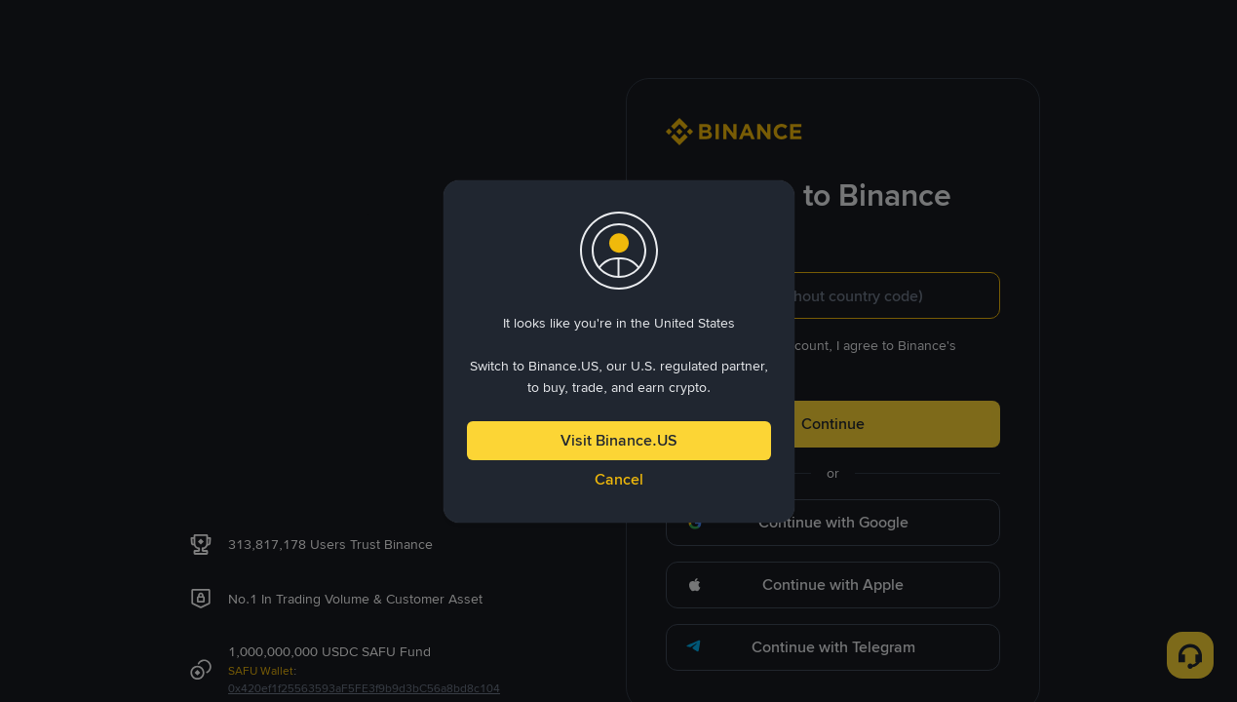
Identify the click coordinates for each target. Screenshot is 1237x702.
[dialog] (619, 351)
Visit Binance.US (618, 440)
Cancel (619, 479)
